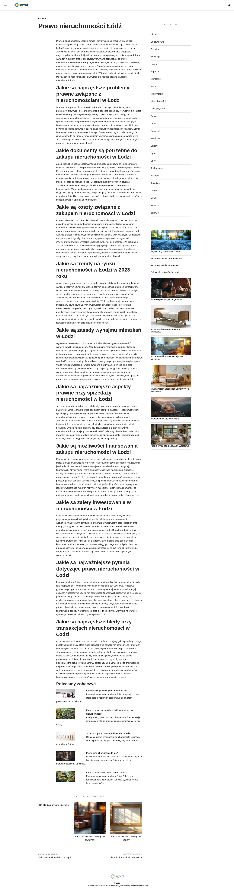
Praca (154, 116)
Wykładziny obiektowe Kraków (166, 251)
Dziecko (155, 49)
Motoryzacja (157, 93)
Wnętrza (155, 205)
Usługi (154, 197)
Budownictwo (157, 41)
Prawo (154, 123)
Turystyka (155, 183)
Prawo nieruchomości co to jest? (102, 753)
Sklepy (154, 145)
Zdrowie (155, 212)
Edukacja (155, 56)
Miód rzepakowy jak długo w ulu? (167, 299)
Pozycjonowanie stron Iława (164, 265)
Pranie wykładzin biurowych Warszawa (170, 446)
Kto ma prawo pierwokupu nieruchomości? (107, 772)
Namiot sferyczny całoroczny (165, 418)
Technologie (157, 168)
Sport (153, 153)
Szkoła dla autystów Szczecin (54, 805)
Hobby (154, 64)
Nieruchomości (158, 101)
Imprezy (155, 71)
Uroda (154, 190)
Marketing (156, 79)
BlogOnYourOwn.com (139, 886)
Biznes (42, 18)
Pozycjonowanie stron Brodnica (166, 258)
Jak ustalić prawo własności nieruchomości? (108, 733)
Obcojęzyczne (158, 108)
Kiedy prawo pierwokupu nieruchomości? (106, 690)
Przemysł (155, 131)
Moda (153, 86)
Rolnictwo (155, 138)
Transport (155, 175)
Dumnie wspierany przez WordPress (100, 886)
